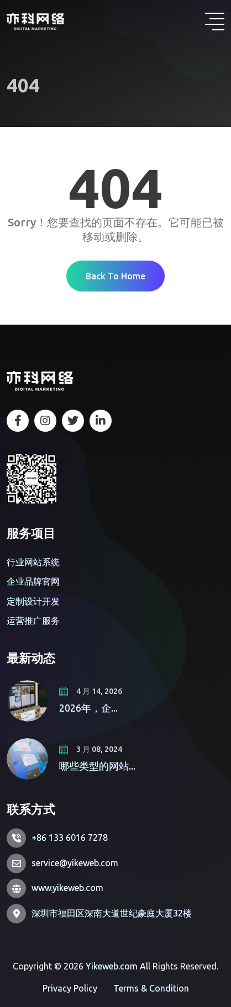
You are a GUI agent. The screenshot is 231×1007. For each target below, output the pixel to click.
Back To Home (115, 276)
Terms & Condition (151, 988)
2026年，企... (88, 707)
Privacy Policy (70, 988)
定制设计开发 (33, 601)
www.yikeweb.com (67, 888)
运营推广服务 (33, 621)
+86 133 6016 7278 (70, 837)
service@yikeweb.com (75, 863)
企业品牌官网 (33, 581)
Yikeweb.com (112, 966)
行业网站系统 (33, 562)
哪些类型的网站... (97, 765)
